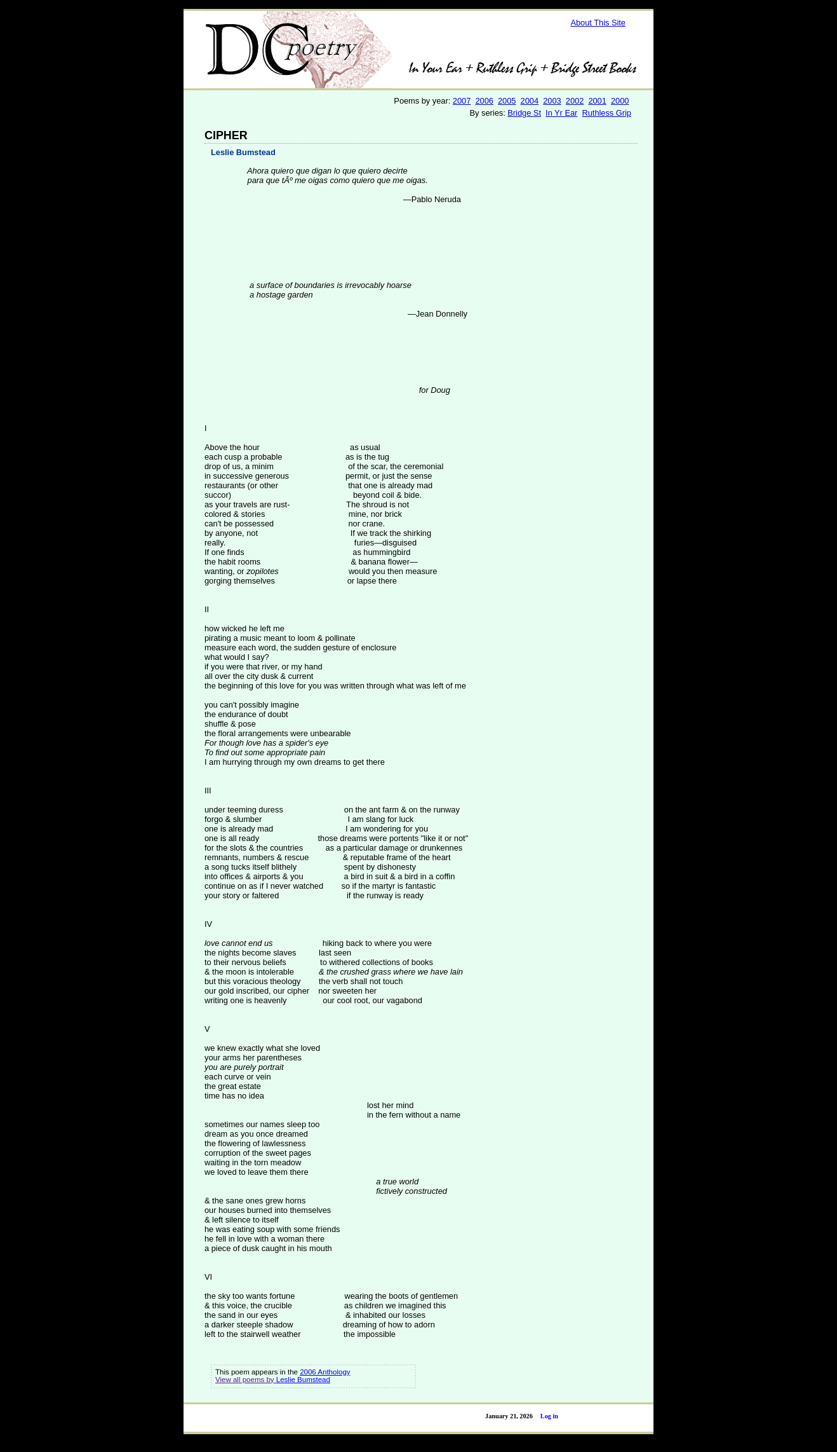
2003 (552, 101)
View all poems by (245, 1379)
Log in (549, 1416)
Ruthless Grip (606, 113)
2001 (597, 101)
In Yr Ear (561, 113)
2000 (620, 101)
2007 (462, 101)
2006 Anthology (325, 1372)
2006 (484, 101)
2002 (575, 101)
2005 (507, 101)
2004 (530, 101)
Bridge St (524, 113)
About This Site (598, 22)
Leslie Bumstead (243, 152)
